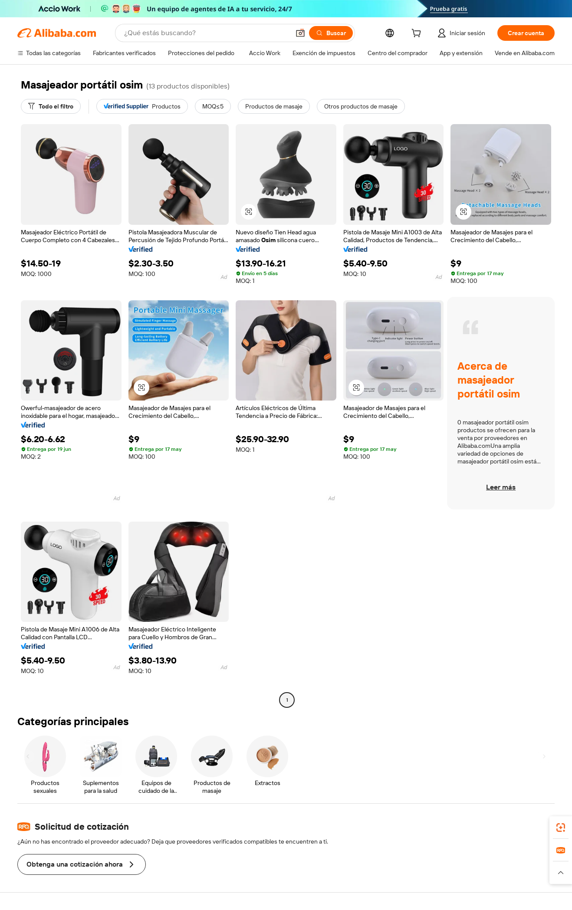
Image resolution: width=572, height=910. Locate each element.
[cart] (417, 34)
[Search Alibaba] (206, 33)
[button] (300, 33)
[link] (560, 827)
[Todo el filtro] (51, 106)
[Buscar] (331, 33)
